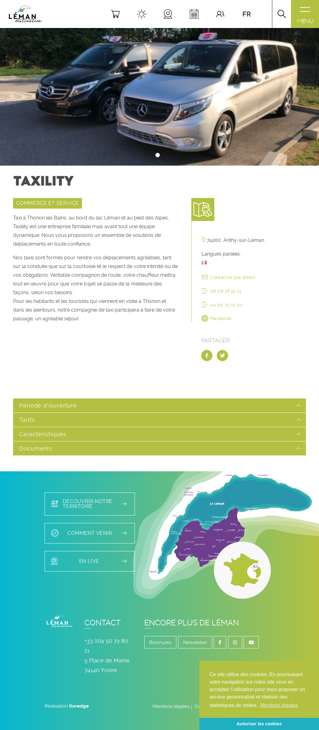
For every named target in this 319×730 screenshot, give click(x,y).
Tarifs (27, 420)
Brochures (160, 642)
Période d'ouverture (48, 405)
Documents (35, 448)
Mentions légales (171, 706)
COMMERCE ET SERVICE (47, 203)
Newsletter (195, 642)
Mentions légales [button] (279, 705)
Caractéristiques (42, 434)
